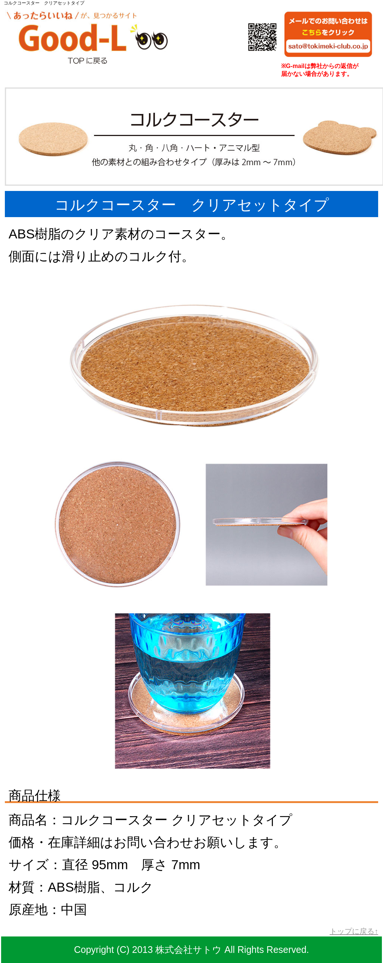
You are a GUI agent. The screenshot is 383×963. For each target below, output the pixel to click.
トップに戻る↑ (354, 931)
